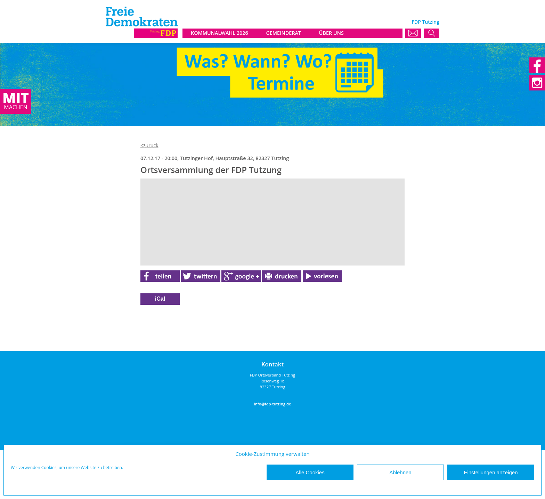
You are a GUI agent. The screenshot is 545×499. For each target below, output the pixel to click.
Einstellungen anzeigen (491, 472)
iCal (160, 299)
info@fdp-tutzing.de (272, 403)
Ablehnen (400, 472)
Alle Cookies (309, 472)
